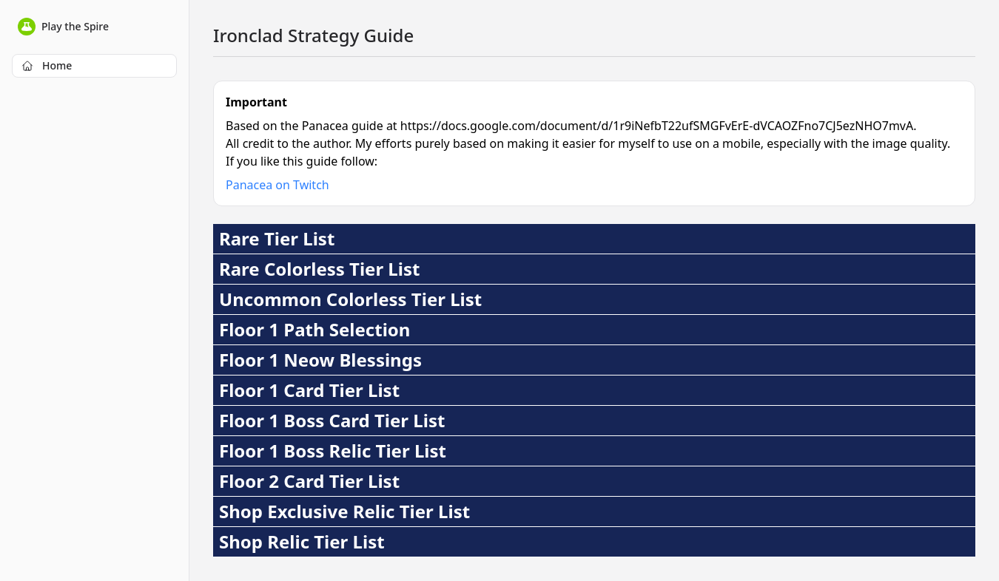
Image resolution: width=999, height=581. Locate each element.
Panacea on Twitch (277, 185)
